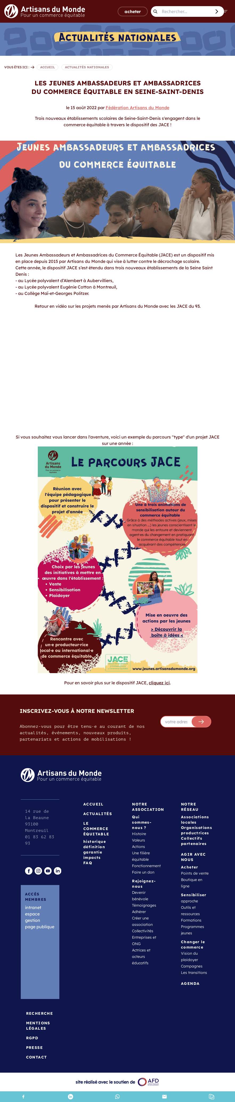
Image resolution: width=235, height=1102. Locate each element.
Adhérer (139, 911)
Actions (138, 846)
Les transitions (194, 972)
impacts (92, 857)
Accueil (93, 804)
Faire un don (143, 872)
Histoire (139, 833)
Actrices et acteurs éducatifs (141, 956)
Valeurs (138, 840)
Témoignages (144, 905)
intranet (33, 907)
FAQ (87, 862)
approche (189, 901)
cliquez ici (159, 682)
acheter (133, 11)
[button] (211, 1096)
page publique (39, 926)
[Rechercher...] (185, 11)
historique (94, 841)
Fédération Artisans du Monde (137, 107)
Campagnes (192, 966)
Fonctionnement (146, 865)
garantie (92, 852)
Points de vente (195, 873)
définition (94, 846)
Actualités (97, 813)
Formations (191, 920)
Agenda (190, 983)
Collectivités (142, 931)
